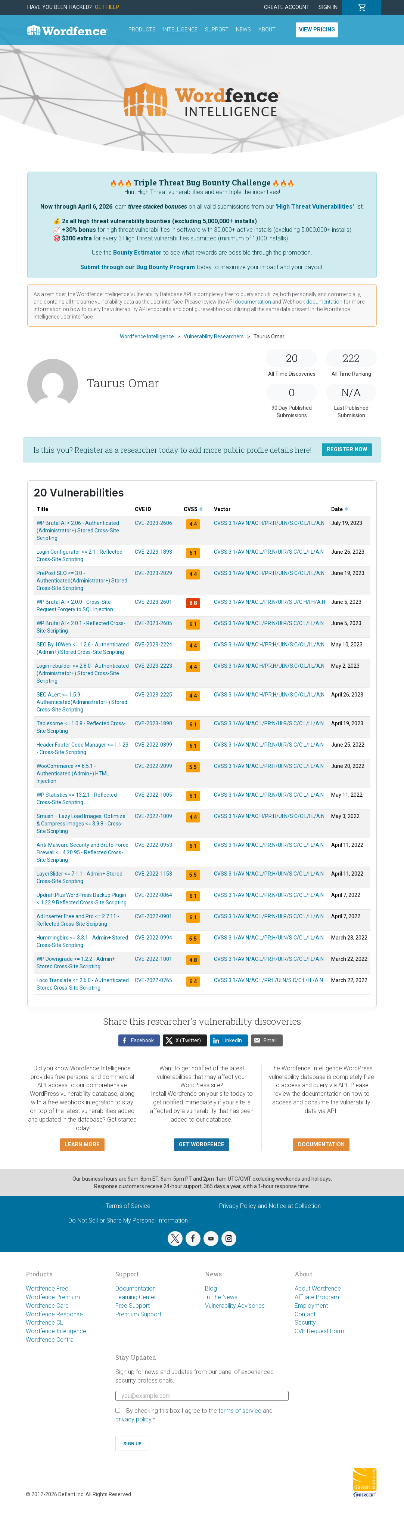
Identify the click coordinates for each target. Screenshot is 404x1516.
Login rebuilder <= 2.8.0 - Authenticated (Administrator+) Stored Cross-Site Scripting (83, 673)
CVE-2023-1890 (153, 723)
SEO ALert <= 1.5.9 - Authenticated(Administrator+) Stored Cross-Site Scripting (82, 702)
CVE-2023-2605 (153, 623)
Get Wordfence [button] (201, 1144)
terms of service (239, 1410)
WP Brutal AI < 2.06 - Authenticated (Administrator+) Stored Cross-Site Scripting (78, 530)
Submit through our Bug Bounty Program (137, 267)
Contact (305, 1314)
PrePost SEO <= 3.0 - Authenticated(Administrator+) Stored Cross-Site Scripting (82, 580)
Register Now (347, 449)
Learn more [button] (82, 1144)
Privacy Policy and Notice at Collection (270, 1205)
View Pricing (317, 30)
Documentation (135, 1288)
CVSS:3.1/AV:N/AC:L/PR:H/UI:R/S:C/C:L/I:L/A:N (269, 959)
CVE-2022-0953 (153, 845)
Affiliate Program (317, 1297)
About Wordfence (318, 1288)
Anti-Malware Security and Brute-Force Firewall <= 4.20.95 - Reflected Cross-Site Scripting (82, 852)
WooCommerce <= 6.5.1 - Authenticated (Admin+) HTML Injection (73, 773)
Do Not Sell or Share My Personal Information (128, 1220)
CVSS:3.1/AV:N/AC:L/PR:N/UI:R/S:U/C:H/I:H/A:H (269, 602)
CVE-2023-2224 (153, 645)
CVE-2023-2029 (153, 573)
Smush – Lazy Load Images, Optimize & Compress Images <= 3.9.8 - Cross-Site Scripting (81, 823)
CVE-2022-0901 (153, 916)
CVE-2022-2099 (153, 766)
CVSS (193, 509)
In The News (221, 1297)
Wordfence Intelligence (56, 1331)
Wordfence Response (54, 1314)
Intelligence (180, 30)
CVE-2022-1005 (153, 795)
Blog (211, 1288)
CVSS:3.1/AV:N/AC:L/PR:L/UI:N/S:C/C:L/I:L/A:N (268, 980)
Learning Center (135, 1297)
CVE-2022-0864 (153, 895)
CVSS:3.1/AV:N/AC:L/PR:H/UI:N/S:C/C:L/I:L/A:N (269, 766)
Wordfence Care (47, 1305)
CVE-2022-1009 (153, 816)
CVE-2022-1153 (153, 874)
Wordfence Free (47, 1288)
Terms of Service (128, 1205)
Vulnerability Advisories (235, 1305)
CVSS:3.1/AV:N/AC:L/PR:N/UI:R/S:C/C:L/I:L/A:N (269, 552)
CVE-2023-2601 (153, 602)
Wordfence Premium (53, 1297)
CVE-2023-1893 (153, 552)
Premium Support (138, 1314)
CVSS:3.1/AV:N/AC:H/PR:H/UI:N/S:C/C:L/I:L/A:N (269, 523)
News (243, 30)
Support (217, 30)
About (267, 30)
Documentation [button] (321, 1144)
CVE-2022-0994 (153, 938)
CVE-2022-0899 (153, 745)
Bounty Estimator (137, 252)
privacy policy (133, 1419)
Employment (311, 1305)
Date (339, 509)
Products (142, 30)
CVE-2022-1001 (153, 959)
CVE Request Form (319, 1331)
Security (305, 1322)
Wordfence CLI (45, 1322)
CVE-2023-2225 (153, 695)
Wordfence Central (50, 1339)
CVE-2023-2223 (153, 666)
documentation (253, 302)
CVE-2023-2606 (153, 523)
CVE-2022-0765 (153, 980)
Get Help (107, 7)
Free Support (132, 1305)
